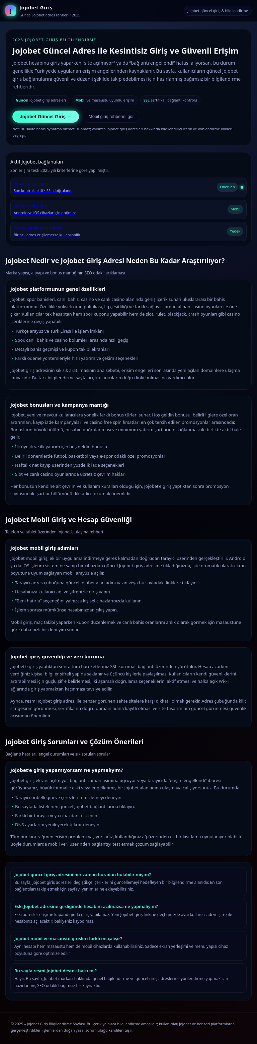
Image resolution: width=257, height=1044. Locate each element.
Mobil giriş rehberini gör (111, 116)
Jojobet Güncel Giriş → (46, 116)
